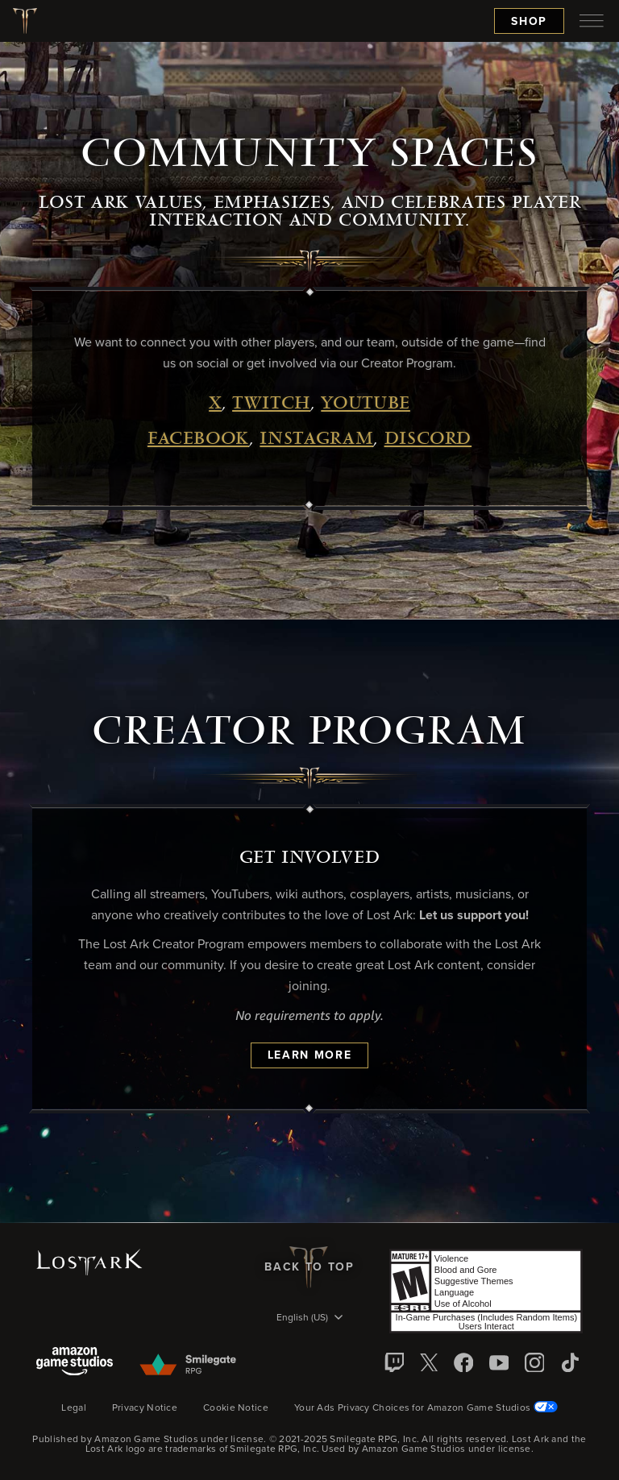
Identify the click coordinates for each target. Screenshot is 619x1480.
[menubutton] (591, 21)
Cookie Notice (235, 1408)
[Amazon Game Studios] (74, 1362)
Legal (73, 1408)
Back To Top (309, 1267)
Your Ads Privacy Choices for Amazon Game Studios (426, 1408)
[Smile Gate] (187, 1366)
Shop (529, 21)
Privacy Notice (144, 1408)
